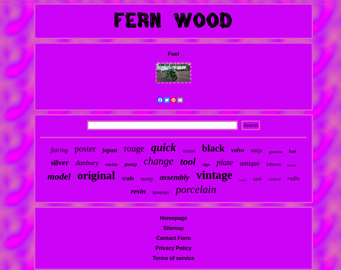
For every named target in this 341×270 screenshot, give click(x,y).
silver (60, 163)
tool (188, 161)
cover (242, 180)
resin (138, 191)
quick (163, 148)
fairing (59, 150)
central (274, 179)
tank (257, 179)
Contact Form (173, 238)
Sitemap (173, 228)
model (59, 176)
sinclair (111, 164)
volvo (237, 150)
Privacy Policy (174, 248)
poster (85, 149)
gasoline (275, 152)
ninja (256, 150)
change (158, 161)
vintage (214, 175)
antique (250, 163)
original (96, 175)
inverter (161, 192)
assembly (174, 177)
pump (131, 164)
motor (291, 165)
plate (224, 162)
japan (110, 150)
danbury (87, 163)
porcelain (196, 189)
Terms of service (173, 258)
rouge (134, 149)
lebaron (273, 164)
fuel (292, 151)
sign (206, 164)
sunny (147, 179)
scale (128, 178)
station (189, 151)
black (213, 148)
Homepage (173, 218)
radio (293, 178)
